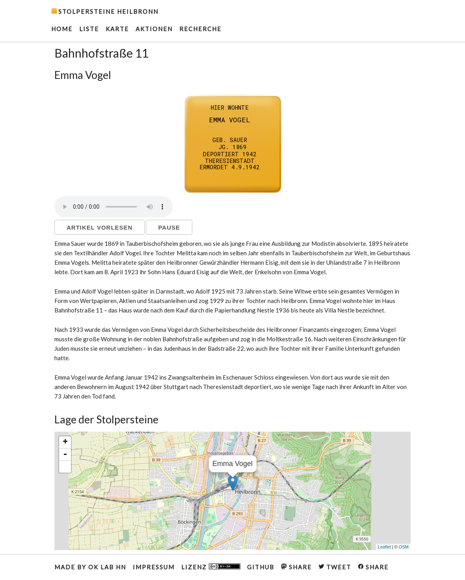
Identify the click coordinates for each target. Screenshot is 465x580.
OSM (404, 546)
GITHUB (260, 567)
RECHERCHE (200, 28)
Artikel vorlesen (99, 227)
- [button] (65, 455)
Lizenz (210, 567)
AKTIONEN (154, 28)
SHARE (296, 567)
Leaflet (384, 546)
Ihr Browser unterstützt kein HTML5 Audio (113, 206)
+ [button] (65, 442)
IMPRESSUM (154, 567)
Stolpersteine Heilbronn (108, 11)
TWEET (334, 567)
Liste (89, 28)
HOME (62, 28)
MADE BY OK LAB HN (90, 567)
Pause (169, 227)
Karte (117, 28)
